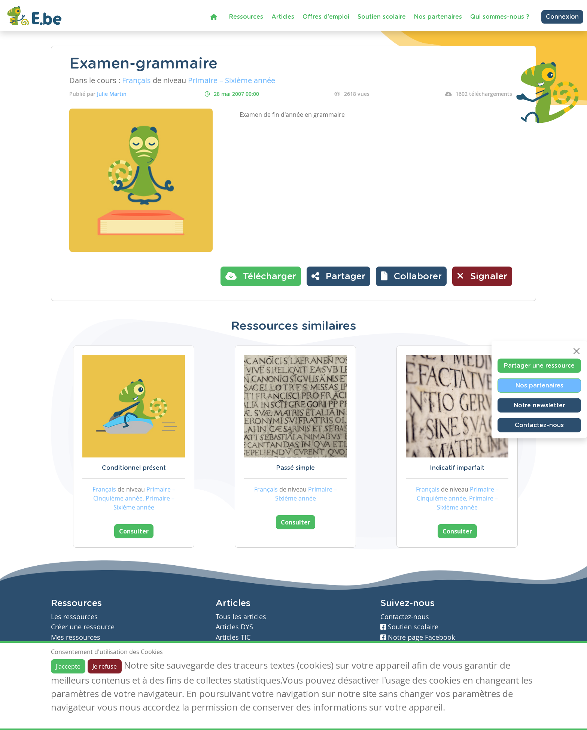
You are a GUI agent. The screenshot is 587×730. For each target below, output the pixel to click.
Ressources (246, 17)
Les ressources (74, 616)
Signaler (482, 276)
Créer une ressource (83, 627)
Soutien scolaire (382, 17)
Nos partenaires (438, 17)
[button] (411, 276)
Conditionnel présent (134, 468)
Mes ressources (75, 637)
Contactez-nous (539, 425)
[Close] (576, 351)
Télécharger (260, 276)
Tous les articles (241, 616)
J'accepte (68, 666)
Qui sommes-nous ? (499, 17)
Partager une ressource (539, 366)
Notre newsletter (539, 405)
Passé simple (295, 468)
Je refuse (104, 666)
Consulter (134, 531)
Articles (282, 17)
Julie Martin (112, 93)
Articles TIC (233, 637)
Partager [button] (338, 276)
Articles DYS (234, 627)
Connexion (562, 17)
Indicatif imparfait (457, 468)
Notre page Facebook (417, 637)
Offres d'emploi (325, 17)
